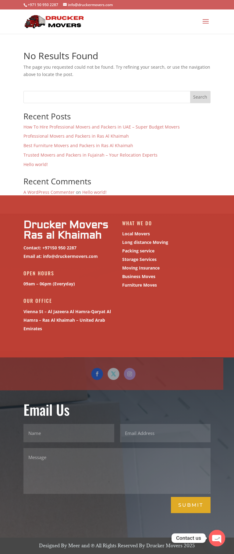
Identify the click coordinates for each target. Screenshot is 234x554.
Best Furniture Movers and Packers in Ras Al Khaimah (78, 145)
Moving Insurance (140, 268)
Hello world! (35, 164)
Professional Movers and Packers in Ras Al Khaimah (76, 136)
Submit (190, 505)
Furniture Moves (139, 285)
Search (200, 97)
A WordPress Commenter (49, 192)
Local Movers (135, 234)
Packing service (138, 251)
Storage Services (139, 259)
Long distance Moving (144, 242)
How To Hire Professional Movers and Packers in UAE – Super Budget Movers (101, 127)
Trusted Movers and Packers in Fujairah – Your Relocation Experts (90, 155)
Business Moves (138, 276)
